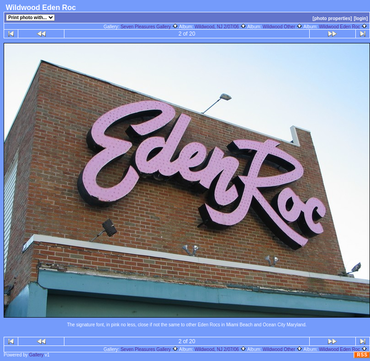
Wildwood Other (282, 26)
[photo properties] (332, 18)
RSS (362, 354)
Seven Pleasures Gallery (149, 26)
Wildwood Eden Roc (343, 26)
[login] (361, 18)
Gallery (36, 354)
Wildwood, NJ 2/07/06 (220, 26)
